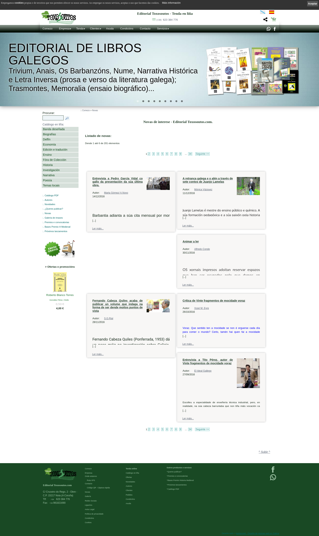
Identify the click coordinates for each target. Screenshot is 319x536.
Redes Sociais (91, 501)
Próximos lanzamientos (177, 485)
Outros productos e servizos (179, 468)
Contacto (145, 28)
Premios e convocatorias (57, 222)
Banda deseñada (54, 129)
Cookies (88, 522)
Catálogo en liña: (53, 124)
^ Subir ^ (264, 452)
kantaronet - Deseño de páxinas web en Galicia (257, 533)
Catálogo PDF (52, 195)
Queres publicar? (175, 472)
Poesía (47, 180)
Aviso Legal (89, 509)
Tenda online (131, 469)
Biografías (49, 134)
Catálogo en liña (132, 473)
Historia (48, 165)
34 (190, 153)
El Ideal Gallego (202, 370)
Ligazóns (88, 505)
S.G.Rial (108, 318)
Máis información (171, 2)
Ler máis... (98, 228)
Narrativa (49, 175)
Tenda (79, 28)
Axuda (110, 28)
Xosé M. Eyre (201, 308)
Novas (48, 213)
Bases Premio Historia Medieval (181, 480)
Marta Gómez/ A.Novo (116, 192)
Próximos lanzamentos (56, 231)
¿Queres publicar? (54, 209)
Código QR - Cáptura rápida (98, 488)
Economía (49, 144)
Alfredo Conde (202, 249)
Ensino (47, 154)
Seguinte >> (202, 153)
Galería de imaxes (54, 218)
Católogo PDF (173, 489)
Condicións (126, 28)
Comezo (47, 28)
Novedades (130, 482)
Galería (88, 496)
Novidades (50, 204)
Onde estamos (91, 476)
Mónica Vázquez (203, 189)
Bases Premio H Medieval (57, 227)
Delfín (47, 139)
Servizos (162, 28)
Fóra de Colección (54, 159)
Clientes (95, 28)
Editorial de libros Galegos (75, 54)
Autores (48, 200)
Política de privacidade (94, 514)
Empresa (64, 28)
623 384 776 (167, 19)
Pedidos (129, 495)
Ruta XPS (91, 480)
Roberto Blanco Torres (60, 295)
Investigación (51, 170)
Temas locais (51, 185)
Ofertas (129, 477)
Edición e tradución (55, 149)
